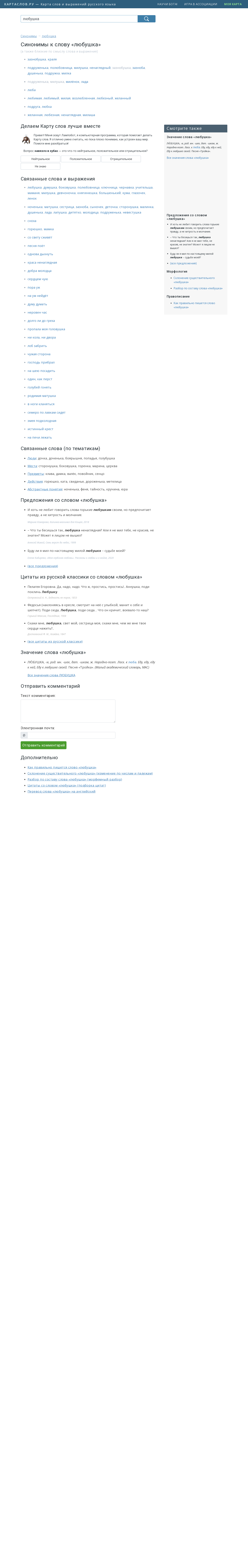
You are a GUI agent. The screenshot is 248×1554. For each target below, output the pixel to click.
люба (32, 90)
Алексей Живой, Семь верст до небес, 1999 (52, 542)
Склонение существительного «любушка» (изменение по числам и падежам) (90, 773)
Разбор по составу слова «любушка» (198, 288)
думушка (50, 187)
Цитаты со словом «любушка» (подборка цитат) (67, 785)
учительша (144, 187)
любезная (51, 115)
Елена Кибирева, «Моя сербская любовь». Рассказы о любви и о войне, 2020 (71, 557)
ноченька (35, 207)
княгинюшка (87, 193)
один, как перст (40, 379)
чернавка (126, 187)
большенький (110, 193)
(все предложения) (43, 566)
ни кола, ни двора (42, 337)
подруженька (38, 68)
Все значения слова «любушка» (188, 158)
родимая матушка (42, 396)
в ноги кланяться (41, 404)
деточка (111, 207)
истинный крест (40, 429)
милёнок (72, 82)
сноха (32, 221)
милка (66, 73)
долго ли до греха (41, 321)
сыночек (96, 207)
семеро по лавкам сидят (47, 412)
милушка (81, 68)
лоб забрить (37, 346)
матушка (51, 207)
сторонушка (128, 207)
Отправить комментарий (43, 745)
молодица (91, 212)
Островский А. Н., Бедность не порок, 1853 (52, 597)
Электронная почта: (38, 728)
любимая (35, 98)
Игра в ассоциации (200, 4)
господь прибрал (41, 362)
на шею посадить (41, 371)
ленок (32, 198)
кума (126, 193)
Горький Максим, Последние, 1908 (47, 615)
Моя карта (233, 4)
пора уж (34, 287)
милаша (89, 115)
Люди (32, 458)
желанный (123, 98)
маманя (34, 193)
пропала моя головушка (46, 329)
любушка (35, 187)
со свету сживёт (40, 237)
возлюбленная (83, 98)
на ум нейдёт (38, 296)
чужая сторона (39, 354)
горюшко (35, 229)
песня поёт (36, 246)
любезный (105, 98)
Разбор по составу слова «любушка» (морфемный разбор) (75, 779)
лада (84, 82)
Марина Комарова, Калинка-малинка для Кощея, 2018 (58, 522)
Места (32, 466)
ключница (109, 187)
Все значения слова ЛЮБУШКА (51, 675)
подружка (52, 73)
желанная (35, 115)
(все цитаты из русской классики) (55, 641)
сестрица (67, 207)
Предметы (36, 474)
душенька (35, 73)
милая (65, 98)
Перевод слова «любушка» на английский (62, 791)
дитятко (74, 212)
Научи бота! (167, 4)
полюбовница (61, 68)
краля (52, 59)
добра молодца (39, 271)
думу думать (37, 304)
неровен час (37, 312)
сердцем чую (38, 279)
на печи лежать (40, 437)
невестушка (132, 212)
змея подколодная (42, 421)
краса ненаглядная (42, 262)
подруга (34, 107)
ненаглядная (71, 115)
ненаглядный (100, 68)
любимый (51, 98)
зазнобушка (37, 59)
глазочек (138, 193)
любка (47, 107)
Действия (35, 481)
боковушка (67, 187)
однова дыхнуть (40, 254)
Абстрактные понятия (45, 489)
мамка (49, 229)
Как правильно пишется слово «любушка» (62, 767)
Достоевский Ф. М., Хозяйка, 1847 (47, 634)
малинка (146, 207)
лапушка (60, 212)
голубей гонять (39, 387)
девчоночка (66, 193)
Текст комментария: (38, 696)
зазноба (138, 68)
